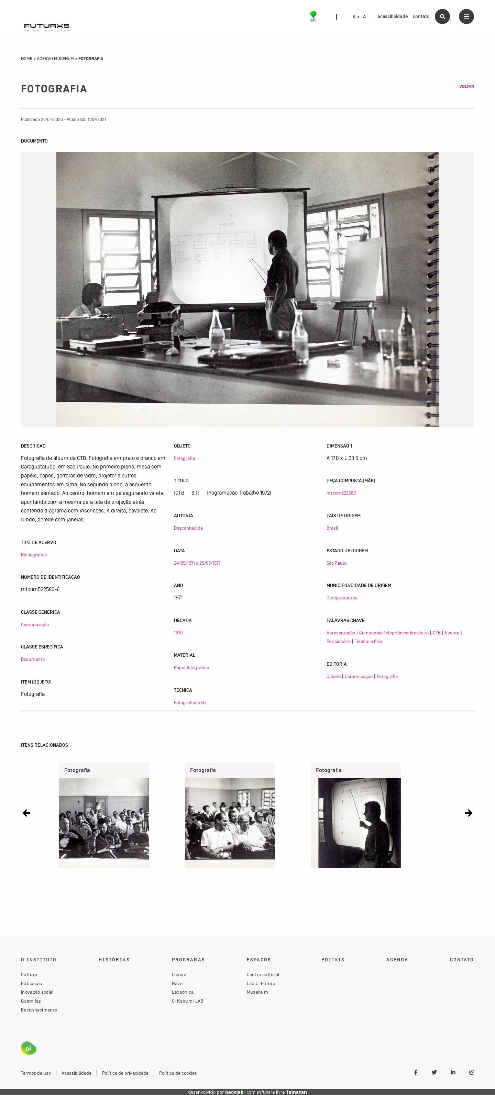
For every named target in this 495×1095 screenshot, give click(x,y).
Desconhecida (188, 528)
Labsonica (183, 992)
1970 (178, 632)
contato (421, 16)
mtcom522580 (341, 493)
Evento (452, 632)
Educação (31, 983)
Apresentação (341, 632)
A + (356, 16)
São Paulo (336, 563)
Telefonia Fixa (368, 641)
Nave (177, 983)
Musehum (257, 992)
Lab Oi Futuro (261, 983)
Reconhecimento (39, 1010)
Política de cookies (178, 1073)
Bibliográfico (34, 554)
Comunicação (35, 624)
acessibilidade (392, 16)
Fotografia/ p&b (190, 702)
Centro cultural (263, 974)
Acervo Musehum (55, 58)
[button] (26, 813)
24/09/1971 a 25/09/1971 (197, 563)
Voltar (466, 86)
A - (366, 16)
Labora (179, 974)
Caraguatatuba (342, 597)
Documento (33, 659)
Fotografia (184, 458)
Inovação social (37, 992)
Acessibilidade (76, 1073)
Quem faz (31, 1001)
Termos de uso (36, 1073)
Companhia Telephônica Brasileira (394, 632)
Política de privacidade (125, 1073)
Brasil (332, 528)
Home (26, 58)
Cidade (334, 676)
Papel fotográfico (191, 667)
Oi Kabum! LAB (188, 1001)
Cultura (29, 974)
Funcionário (339, 641)
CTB (437, 632)
